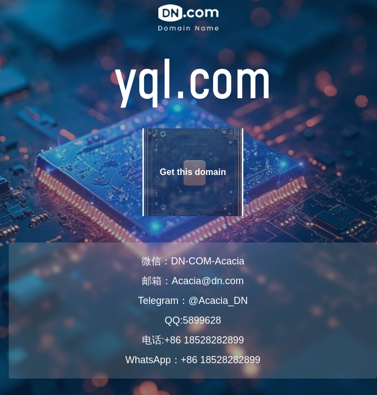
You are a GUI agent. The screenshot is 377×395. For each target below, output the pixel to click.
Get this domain (193, 172)
